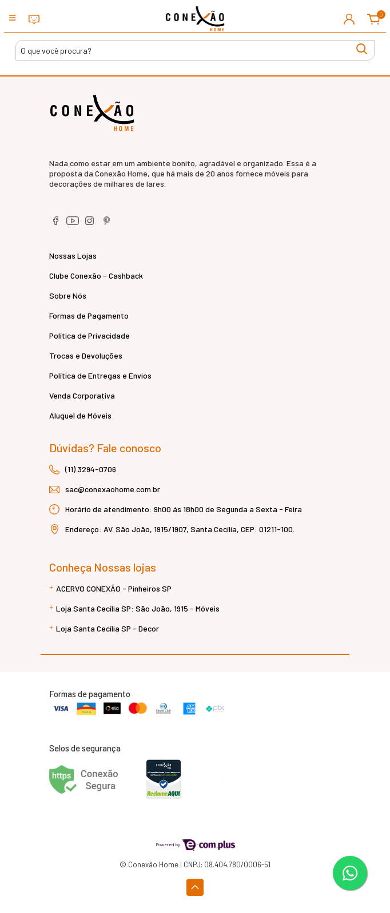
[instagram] (90, 224)
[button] (349, 19)
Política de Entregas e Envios (100, 375)
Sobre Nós (67, 295)
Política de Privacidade (89, 335)
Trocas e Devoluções (85, 355)
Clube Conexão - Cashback (96, 275)
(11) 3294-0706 (90, 469)
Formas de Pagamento (89, 315)
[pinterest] (107, 224)
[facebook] (56, 224)
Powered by (195, 844)
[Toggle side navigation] (13, 18)
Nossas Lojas (73, 255)
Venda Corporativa (82, 395)
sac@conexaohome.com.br (112, 489)
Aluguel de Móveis (80, 415)
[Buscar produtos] (194, 50)
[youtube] (73, 224)
